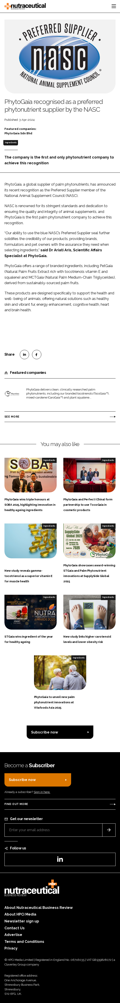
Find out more (16, 804)
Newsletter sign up (21, 921)
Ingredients (11, 142)
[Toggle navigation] (113, 6)
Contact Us (14, 928)
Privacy (11, 948)
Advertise (13, 935)
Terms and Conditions (24, 942)
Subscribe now (44, 732)
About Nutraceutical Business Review (38, 908)
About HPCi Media (20, 914)
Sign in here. (42, 792)
